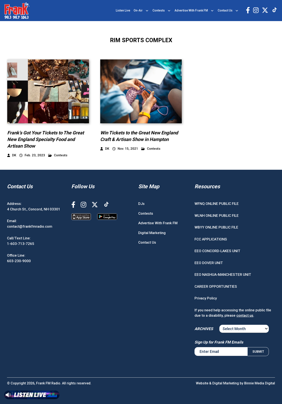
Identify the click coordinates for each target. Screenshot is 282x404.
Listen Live (123, 10)
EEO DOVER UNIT (209, 263)
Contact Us (225, 10)
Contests (158, 10)
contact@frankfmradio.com (29, 226)
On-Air (138, 10)
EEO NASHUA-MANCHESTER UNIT (223, 274)
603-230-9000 (19, 261)
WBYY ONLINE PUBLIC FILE (216, 227)
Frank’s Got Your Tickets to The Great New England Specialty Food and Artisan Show (45, 139)
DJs (141, 203)
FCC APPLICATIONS (211, 239)
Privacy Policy (206, 298)
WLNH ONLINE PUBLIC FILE (217, 215)
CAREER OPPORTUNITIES (216, 286)
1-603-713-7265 (20, 244)
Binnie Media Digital (259, 383)
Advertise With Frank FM (191, 10)
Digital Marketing (152, 233)
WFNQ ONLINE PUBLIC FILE (217, 203)
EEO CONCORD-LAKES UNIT (217, 251)
